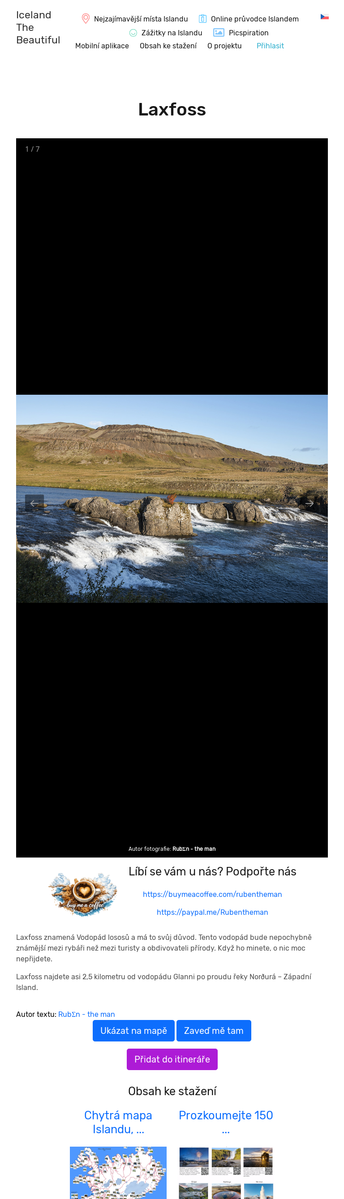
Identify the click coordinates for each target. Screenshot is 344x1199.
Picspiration (249, 33)
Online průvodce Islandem (255, 19)
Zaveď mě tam (214, 1030)
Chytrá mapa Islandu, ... (118, 1122)
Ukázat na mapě (133, 1030)
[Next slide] (309, 503)
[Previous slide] (34, 503)
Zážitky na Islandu (172, 33)
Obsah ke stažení (168, 46)
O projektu (224, 46)
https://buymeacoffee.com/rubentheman (212, 894)
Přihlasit (270, 46)
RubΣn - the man (193, 849)
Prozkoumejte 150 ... (226, 1122)
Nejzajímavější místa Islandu (141, 19)
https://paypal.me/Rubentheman (212, 912)
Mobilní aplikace (102, 46)
